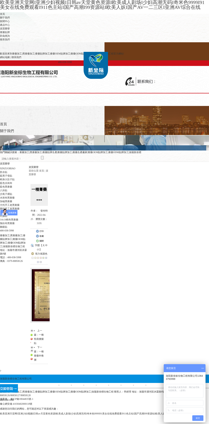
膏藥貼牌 (5, 32)
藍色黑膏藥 (6, 186)
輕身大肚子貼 (7, 179)
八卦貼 (3, 190)
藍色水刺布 (6, 183)
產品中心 (5, 25)
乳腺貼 (3, 216)
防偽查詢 (5, 36)
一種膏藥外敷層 (39, 355)
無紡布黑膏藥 (7, 223)
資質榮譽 (5, 28)
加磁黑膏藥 (6, 201)
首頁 (2, 14)
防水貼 (3, 172)
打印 (40, 231)
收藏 (40, 236)
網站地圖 (5, 57)
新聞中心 (5, 21)
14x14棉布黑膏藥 (9, 219)
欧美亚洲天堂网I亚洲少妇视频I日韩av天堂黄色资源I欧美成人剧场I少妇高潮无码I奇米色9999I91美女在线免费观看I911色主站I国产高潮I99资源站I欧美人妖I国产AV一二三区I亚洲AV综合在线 (101, 413)
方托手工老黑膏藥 (10, 205)
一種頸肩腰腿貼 (39, 339)
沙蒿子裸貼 (6, 194)
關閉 (40, 241)
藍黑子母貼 (6, 176)
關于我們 (5, 17)
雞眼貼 (3, 227)
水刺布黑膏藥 (7, 197)
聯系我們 (5, 39)
